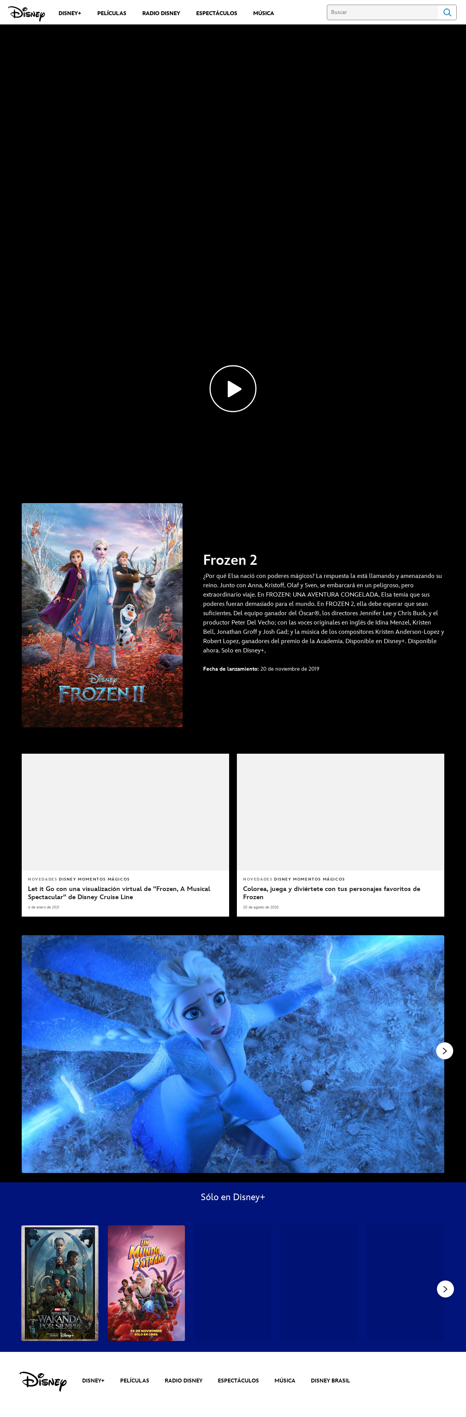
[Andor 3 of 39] (232, 1332)
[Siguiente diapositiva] (432, 1103)
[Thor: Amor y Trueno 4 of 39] (318, 1332)
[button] (445, 1337)
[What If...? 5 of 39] (405, 1332)
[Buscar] (382, 12)
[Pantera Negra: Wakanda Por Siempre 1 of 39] (59, 1332)
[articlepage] (340, 861)
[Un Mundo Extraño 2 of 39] (146, 1332)
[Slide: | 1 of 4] (233, 1103)
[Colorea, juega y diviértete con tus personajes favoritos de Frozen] (340, 942)
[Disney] (26, 14)
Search (447, 12)
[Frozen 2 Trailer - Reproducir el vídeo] (233, 437)
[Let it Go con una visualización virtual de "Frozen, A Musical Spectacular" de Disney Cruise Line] (125, 942)
